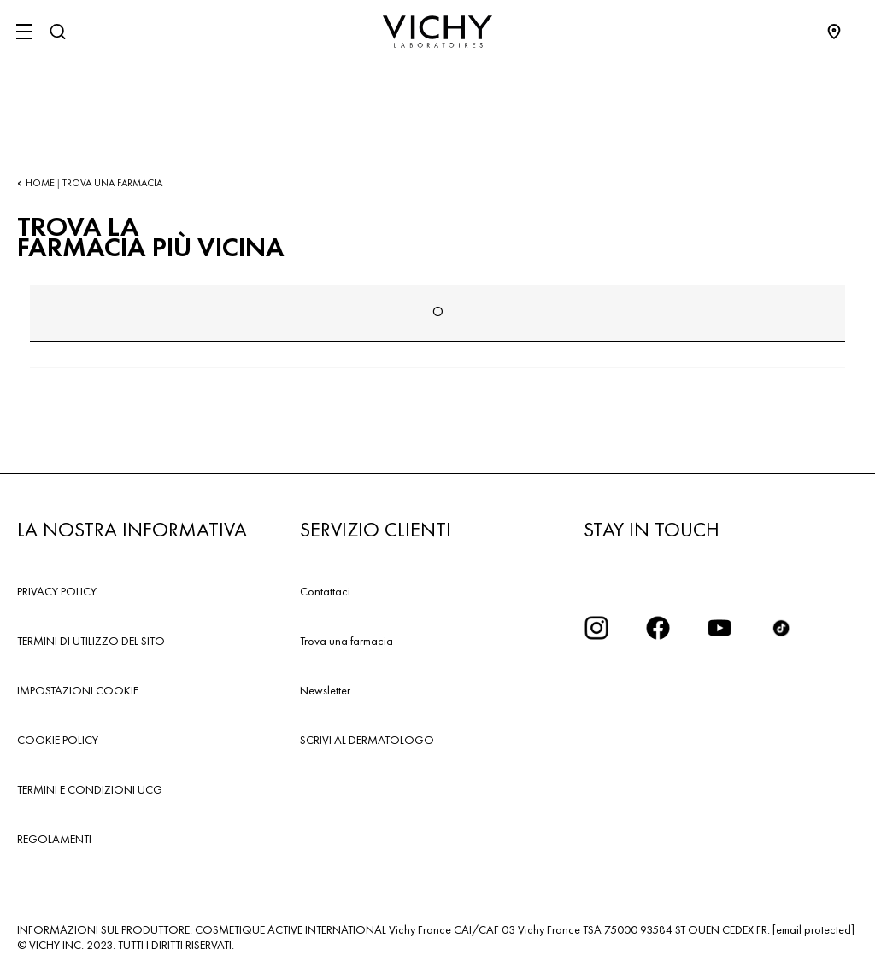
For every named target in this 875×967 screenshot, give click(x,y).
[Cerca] (57, 31)
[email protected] (813, 929)
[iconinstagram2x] (596, 628)
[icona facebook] (658, 628)
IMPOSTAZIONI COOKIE (77, 690)
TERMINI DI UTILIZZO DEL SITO (91, 640)
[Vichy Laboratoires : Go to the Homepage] (437, 31)
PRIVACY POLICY (57, 591)
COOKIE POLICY (57, 739)
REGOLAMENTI (54, 839)
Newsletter (325, 690)
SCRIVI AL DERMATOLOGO (367, 739)
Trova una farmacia (346, 640)
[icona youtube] (719, 628)
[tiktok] (781, 628)
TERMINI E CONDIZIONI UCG (89, 789)
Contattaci (325, 591)
